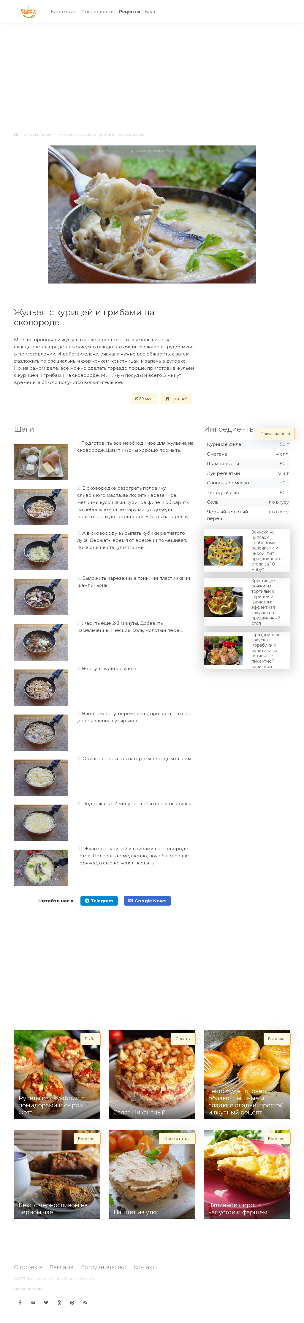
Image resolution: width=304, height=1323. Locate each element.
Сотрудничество (103, 1267)
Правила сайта (28, 1289)
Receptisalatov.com (44, 1278)
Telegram (99, 901)
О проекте (28, 1267)
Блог (150, 11)
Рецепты (130, 11)
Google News (147, 901)
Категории (63, 11)
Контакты (146, 1267)
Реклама (62, 1267)
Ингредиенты (97, 11)
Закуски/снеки (38, 134)
